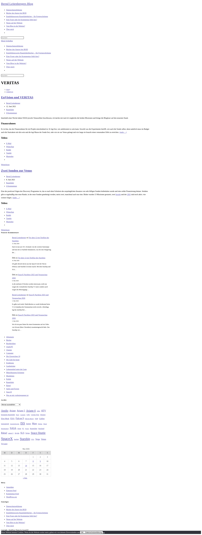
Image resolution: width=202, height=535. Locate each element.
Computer (9, 353)
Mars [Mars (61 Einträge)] (34, 423)
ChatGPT (9, 347)
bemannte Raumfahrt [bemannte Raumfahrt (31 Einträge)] (8, 415)
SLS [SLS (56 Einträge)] (22, 433)
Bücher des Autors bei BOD (17, 49)
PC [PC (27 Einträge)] (23, 428)
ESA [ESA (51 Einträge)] (12, 418)
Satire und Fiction (12, 389)
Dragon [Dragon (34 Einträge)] (42, 415)
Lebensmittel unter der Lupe (16, 369)
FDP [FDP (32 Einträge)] (36, 419)
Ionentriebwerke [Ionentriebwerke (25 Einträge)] (14, 424)
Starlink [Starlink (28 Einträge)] (16, 439)
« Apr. (25, 478)
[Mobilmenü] (7, 41)
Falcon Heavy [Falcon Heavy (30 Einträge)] (29, 419)
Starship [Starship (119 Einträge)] (25, 439)
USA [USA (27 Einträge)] (32, 439)
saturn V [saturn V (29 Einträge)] (11, 433)
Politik (8, 379)
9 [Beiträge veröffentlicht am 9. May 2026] (40, 461)
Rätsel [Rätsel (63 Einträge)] (4, 433)
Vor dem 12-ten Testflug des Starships (31, 258)
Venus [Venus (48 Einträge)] (43, 439)
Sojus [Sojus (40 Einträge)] (27, 433)
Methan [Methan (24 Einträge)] (40, 424)
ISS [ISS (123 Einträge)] (22, 423)
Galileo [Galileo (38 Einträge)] (42, 419)
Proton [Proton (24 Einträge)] (27, 428)
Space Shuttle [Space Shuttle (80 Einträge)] (38, 432)
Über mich (10, 67)
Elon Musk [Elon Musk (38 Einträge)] (5, 419)
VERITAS (9, 92)
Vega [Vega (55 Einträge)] (37, 439)
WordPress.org (11, 497)
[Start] (7, 89)
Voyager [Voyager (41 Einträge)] (4, 444)
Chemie (9, 350)
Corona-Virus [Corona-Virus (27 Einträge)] (35, 415)
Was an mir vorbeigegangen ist (17, 395)
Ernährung (10, 363)
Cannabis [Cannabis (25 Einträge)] (22, 414)
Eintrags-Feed (11, 491)
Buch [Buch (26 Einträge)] (17, 414)
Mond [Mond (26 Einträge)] (45, 424)
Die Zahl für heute (12, 360)
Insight (118, 194)
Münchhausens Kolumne (15, 373)
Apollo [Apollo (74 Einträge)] (4, 410)
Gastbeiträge (10, 366)
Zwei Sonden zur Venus (16, 170)
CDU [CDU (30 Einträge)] (28, 415)
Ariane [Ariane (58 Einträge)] (12, 410)
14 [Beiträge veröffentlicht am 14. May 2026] (26, 466)
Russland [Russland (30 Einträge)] (41, 428)
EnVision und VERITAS (17, 97)
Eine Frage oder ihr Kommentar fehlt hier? (22, 56)
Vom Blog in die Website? (16, 63)
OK (82, 532)
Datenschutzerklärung (14, 46)
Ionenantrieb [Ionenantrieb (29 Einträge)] (5, 424)
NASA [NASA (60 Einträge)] (13, 428)
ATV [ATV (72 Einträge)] (43, 410)
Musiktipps (10, 376)
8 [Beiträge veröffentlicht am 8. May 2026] (33, 461)
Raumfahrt (10, 110)
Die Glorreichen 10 (13, 356)
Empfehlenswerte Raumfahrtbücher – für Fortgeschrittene (28, 53)
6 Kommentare (11, 186)
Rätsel (8, 386)
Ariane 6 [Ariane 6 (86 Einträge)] (31, 410)
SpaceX (9, 392)
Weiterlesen (5, 165)
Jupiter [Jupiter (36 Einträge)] (28, 424)
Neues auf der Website (15, 60)
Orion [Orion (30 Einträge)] (19, 428)
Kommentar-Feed (12, 494)
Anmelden (10, 487)
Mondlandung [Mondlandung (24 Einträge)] (5, 428)
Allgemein (10, 337)
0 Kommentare (11, 113)
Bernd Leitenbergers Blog (17, 3)
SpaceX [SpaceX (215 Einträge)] (7, 439)
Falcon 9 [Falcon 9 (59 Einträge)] (20, 418)
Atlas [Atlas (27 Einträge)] (38, 411)
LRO (129, 194)
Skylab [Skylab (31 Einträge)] (17, 433)
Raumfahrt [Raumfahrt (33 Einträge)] (33, 428)
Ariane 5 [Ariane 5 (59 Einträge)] (21, 410)
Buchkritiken (11, 344)
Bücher (8, 340)
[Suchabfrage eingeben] (12, 37)
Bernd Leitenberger (13, 103)
